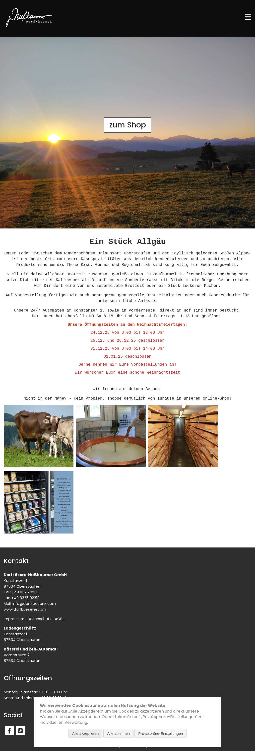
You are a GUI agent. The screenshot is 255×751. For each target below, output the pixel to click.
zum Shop (127, 125)
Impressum (14, 618)
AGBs (59, 618)
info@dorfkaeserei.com (34, 603)
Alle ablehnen (118, 733)
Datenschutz (40, 618)
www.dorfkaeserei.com (25, 609)
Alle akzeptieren (85, 733)
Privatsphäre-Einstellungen (160, 733)
